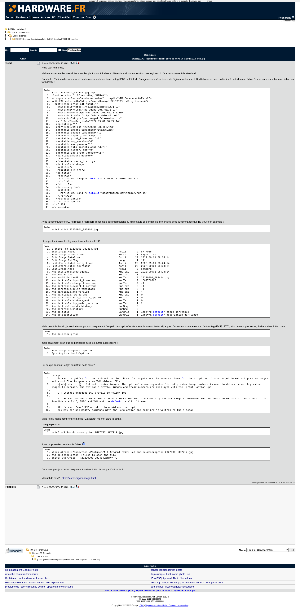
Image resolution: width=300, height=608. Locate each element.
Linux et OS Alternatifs (20, 33)
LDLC (141, 605)
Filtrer (64, 50)
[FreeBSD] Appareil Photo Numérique (171, 578)
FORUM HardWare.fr (17, 29)
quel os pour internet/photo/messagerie (172, 586)
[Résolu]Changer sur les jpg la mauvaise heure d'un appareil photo (187, 582)
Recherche (286, 17)
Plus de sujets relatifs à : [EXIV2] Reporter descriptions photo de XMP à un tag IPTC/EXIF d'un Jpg (150, 590)
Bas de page (150, 55)
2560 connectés (288, 21)
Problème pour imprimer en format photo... (28, 578)
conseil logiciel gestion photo (166, 569)
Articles (45, 17)
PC (54, 17)
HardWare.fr (23, 17)
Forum (9, 17)
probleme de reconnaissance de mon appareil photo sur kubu (39, 586)
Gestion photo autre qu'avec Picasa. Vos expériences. (35, 582)
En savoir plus (195, 1)
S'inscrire (78, 17)
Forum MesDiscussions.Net (143, 597)
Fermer (209, 1)
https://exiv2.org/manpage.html (79, 478)
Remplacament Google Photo (21, 569)
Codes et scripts (20, 36)
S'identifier (64, 17)
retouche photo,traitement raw (21, 574)
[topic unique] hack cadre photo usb (170, 574)
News (36, 17)
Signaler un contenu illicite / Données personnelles (166, 605)
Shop (91, 17)
